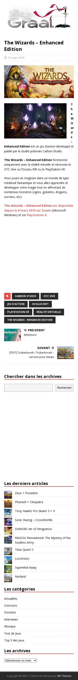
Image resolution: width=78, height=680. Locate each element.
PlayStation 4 (36, 215)
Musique (10, 626)
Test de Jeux (12, 633)
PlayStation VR (18, 312)
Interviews (11, 619)
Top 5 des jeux (14, 640)
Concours (10, 605)
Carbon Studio (25, 296)
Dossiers (10, 612)
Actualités (10, 599)
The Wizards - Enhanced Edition (29, 320)
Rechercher (64, 387)
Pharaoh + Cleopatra (29, 502)
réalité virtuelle (49, 312)
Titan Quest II (24, 550)
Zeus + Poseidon (26, 493)
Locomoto (22, 558)
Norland (20, 576)
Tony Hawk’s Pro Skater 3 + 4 (35, 511)
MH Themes (64, 676)
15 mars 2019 (16, 57)
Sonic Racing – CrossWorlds (33, 520)
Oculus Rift (40, 304)
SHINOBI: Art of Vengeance (33, 529)
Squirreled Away (25, 567)
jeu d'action (16, 304)
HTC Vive (49, 296)
